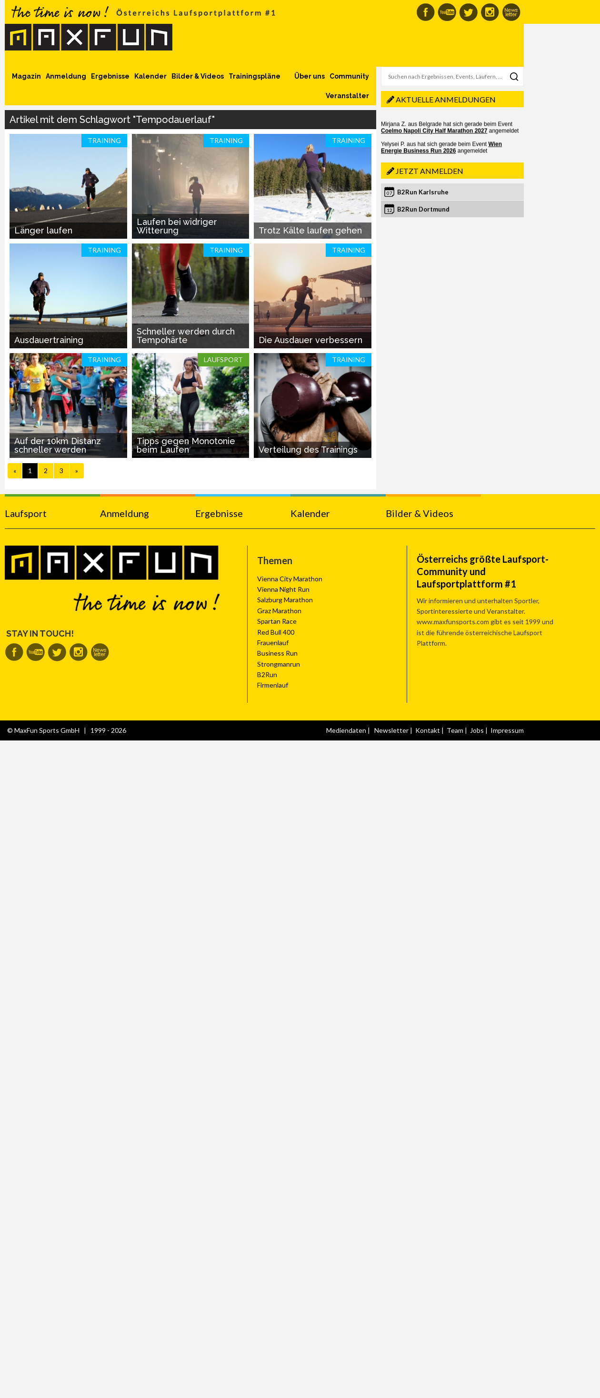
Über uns (309, 76)
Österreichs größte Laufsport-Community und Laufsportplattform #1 (483, 571)
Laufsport (26, 513)
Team (455, 730)
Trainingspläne (254, 76)
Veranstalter (347, 96)
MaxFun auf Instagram (489, 12)
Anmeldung (66, 76)
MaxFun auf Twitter (468, 12)
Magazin (26, 76)
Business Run (277, 653)
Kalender (150, 76)
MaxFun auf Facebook (425, 12)
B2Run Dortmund (423, 209)
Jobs (477, 730)
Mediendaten (346, 730)
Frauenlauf (273, 642)
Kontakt (427, 730)
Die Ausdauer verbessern (310, 340)
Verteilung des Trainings (308, 450)
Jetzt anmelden (429, 170)
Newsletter (391, 730)
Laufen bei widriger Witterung (177, 226)
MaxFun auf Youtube (447, 12)
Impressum (507, 730)
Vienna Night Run (283, 589)
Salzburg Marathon (285, 600)
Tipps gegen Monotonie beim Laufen (186, 445)
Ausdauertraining (48, 340)
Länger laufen (43, 230)
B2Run (267, 674)
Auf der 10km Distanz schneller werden (57, 445)
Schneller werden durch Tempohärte (186, 335)
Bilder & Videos (197, 76)
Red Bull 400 (275, 632)
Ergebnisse (110, 76)
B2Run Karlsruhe (423, 192)
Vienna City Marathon (289, 579)
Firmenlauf (272, 685)
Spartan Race (277, 621)
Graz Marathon (279, 611)
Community (349, 76)
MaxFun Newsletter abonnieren (511, 12)
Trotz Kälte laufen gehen (310, 230)
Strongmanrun (278, 664)
